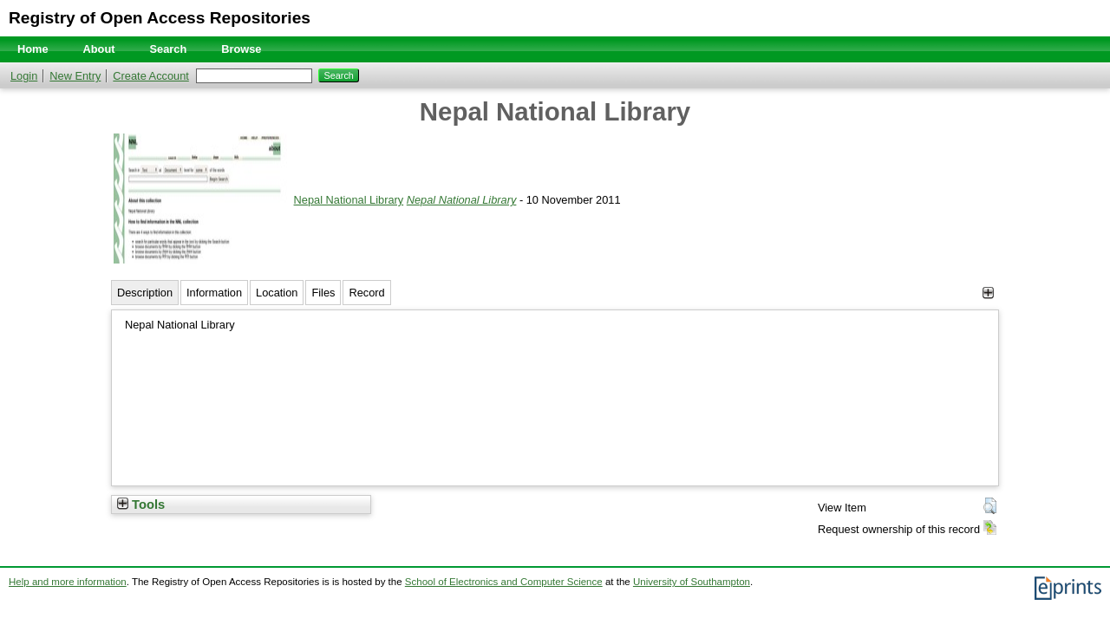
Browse (241, 48)
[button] (989, 506)
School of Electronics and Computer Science (504, 581)
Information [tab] (214, 292)
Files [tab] (323, 292)
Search (168, 48)
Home (33, 48)
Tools (141, 504)
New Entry (75, 75)
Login (23, 75)
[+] (988, 292)
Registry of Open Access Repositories (159, 18)
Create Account (151, 75)
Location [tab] (276, 292)
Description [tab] (145, 292)
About (99, 48)
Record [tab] (366, 292)
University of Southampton (691, 581)
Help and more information (68, 581)
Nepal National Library (349, 199)
